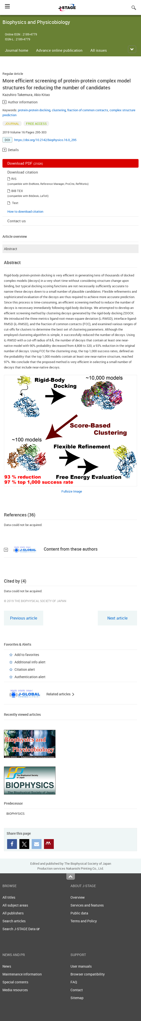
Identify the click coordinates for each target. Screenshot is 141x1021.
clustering (59, 110)
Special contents (15, 982)
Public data (79, 913)
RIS (13, 178)
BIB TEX (17, 191)
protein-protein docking (34, 110)
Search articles (14, 921)
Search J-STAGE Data (21, 928)
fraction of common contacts (87, 110)
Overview (77, 897)
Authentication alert (29, 676)
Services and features (87, 905)
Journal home (16, 50)
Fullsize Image (71, 491)
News (6, 966)
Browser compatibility (87, 974)
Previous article (23, 618)
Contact (76, 990)
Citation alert (24, 669)
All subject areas (15, 905)
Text (15, 203)
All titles (8, 897)
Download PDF (25, 163)
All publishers (13, 913)
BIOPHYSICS (15, 813)
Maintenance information (22, 974)
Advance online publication (59, 50)
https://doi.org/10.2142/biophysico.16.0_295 (45, 140)
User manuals (81, 966)
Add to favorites (26, 654)
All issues (98, 50)
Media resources (15, 990)
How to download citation (25, 211)
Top (70, 876)
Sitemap (77, 997)
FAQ (73, 982)
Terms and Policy (83, 921)
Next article (117, 618)
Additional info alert (29, 662)
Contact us (16, 220)
